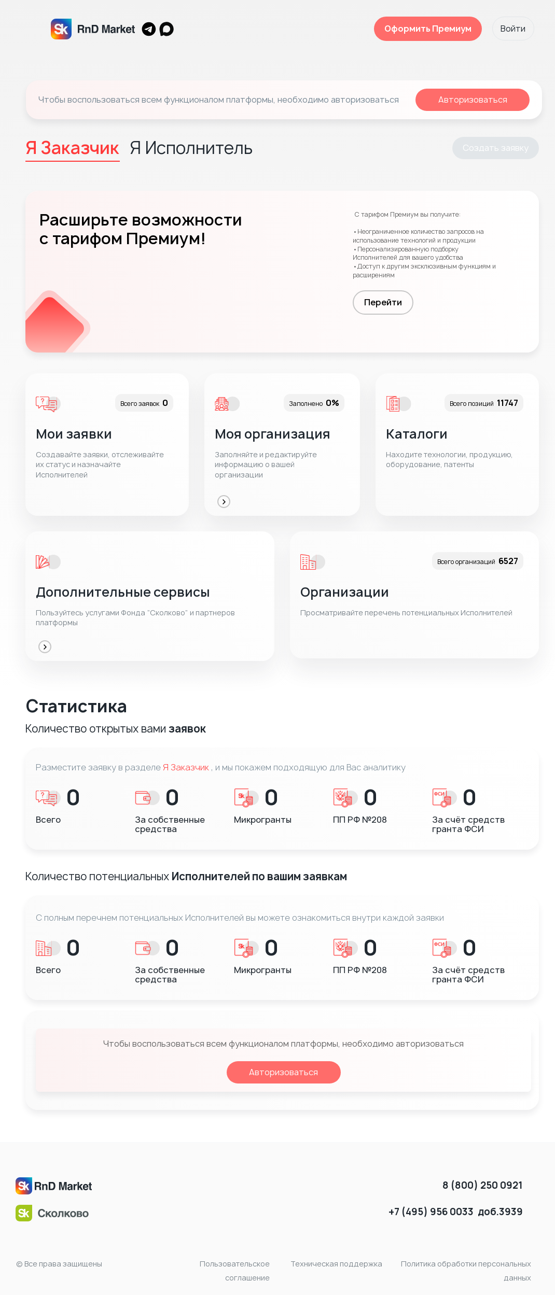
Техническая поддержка (336, 1264)
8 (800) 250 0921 (482, 1185)
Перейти (383, 302)
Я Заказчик (186, 767)
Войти (513, 28)
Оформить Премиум (427, 28)
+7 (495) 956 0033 (431, 1211)
